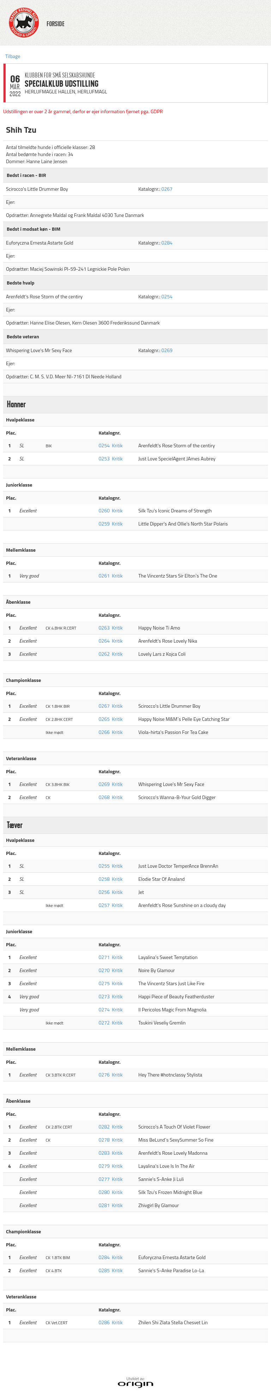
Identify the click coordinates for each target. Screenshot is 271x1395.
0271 (104, 957)
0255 (104, 865)
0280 (104, 1192)
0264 (104, 640)
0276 (104, 1074)
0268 (104, 797)
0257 (104, 905)
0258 (104, 879)
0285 (104, 1270)
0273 (104, 996)
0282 (104, 1126)
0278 (104, 1139)
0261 (104, 575)
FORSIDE (56, 24)
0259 (104, 523)
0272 (104, 1022)
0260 (104, 510)
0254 (166, 296)
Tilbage (12, 56)
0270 (104, 970)
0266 (104, 732)
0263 (104, 627)
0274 (104, 1009)
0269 (166, 350)
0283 (104, 1152)
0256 (104, 892)
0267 (166, 189)
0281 (104, 1205)
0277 (104, 1179)
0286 (104, 1322)
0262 (104, 654)
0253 (104, 458)
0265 (104, 719)
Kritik (117, 445)
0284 (166, 242)
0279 (104, 1166)
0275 (104, 983)
